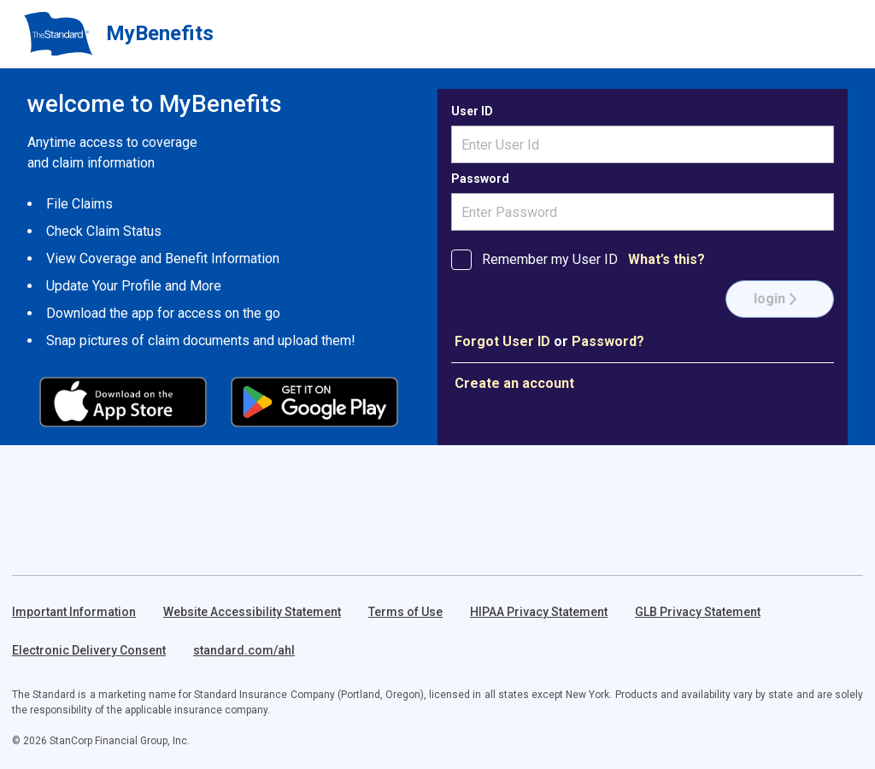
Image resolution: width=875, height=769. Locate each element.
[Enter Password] (642, 212)
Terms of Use (405, 612)
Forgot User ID (502, 341)
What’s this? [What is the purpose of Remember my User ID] (666, 259)
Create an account (514, 383)
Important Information (74, 612)
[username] (642, 144)
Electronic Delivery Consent (89, 650)
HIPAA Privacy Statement (539, 612)
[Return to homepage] (58, 34)
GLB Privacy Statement (697, 612)
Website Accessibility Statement (252, 612)
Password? (608, 341)
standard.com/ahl (244, 650)
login (776, 299)
